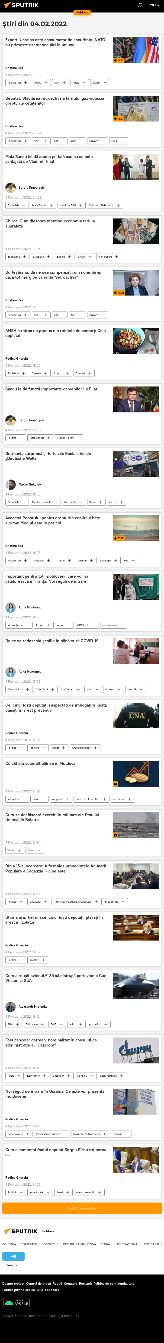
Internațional (15, 625)
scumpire (119, 799)
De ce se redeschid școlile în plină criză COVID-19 (52, 640)
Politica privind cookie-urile (22, 1290)
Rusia (76, 82)
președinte (111, 901)
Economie (13, 256)
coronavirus (109, 625)
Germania (70, 502)
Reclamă (85, 1283)
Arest (55, 747)
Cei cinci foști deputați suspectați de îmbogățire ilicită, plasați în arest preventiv (56, 708)
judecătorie (36, 1192)
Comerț (80, 373)
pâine (35, 799)
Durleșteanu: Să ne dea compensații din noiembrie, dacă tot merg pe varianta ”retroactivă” (53, 275)
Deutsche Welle (41, 502)
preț (73, 141)
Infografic (13, 799)
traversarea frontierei (86, 1134)
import (58, 373)
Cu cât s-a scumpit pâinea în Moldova (40, 763)
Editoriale (13, 205)
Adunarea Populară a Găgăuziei (73, 901)
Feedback (52, 1290)
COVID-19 (83, 625)
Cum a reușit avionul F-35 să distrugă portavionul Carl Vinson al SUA (56, 978)
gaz (56, 141)
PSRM (115, 141)
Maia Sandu (39, 205)
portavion (95, 1024)
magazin (57, 799)
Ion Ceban (67, 689)
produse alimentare (88, 799)
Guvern (93, 141)
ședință (131, 689)
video (31, 850)
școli (89, 689)
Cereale (36, 373)
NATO (37, 82)
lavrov (113, 502)
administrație (108, 1075)
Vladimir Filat (68, 205)
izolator (34, 960)
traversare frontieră (48, 1134)
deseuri (82, 560)
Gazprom (58, 1075)
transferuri (105, 256)
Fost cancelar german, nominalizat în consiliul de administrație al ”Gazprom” (51, 1043)
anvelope (105, 560)
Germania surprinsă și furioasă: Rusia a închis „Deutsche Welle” (48, 456)
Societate (13, 373)
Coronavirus (15, 689)
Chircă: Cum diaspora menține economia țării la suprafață (50, 223)
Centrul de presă (38, 1283)
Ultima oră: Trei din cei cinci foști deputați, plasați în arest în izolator (54, 920)
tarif (73, 315)
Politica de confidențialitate (113, 1283)
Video (11, 850)
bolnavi (109, 689)
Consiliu (82, 1075)
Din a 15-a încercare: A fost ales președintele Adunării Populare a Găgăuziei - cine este (55, 868)
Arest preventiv (81, 747)
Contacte (70, 1283)
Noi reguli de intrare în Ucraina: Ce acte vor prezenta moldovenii (54, 1094)
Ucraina (117, 1134)
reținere (34, 747)
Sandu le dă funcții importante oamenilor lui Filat (51, 389)
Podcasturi (14, 82)
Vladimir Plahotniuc (101, 205)
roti (126, 560)
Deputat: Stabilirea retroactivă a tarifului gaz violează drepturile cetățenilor (54, 101)
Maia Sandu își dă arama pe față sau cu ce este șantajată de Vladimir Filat (49, 159)
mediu (61, 560)
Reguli (57, 1283)
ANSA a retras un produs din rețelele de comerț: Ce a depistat (55, 333)
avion (72, 1024)
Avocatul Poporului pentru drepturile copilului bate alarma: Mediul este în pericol (52, 520)
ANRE (37, 141)
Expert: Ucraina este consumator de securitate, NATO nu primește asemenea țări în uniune (55, 42)
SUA (57, 82)
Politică (11, 437)
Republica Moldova (79, 1244)
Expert (61, 256)
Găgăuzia (35, 901)
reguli (60, 625)
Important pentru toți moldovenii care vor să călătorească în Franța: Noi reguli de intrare (46, 579)
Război (96, 82)
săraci (81, 256)
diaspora (38, 256)
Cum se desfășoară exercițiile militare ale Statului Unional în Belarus (52, 817)
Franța (40, 625)
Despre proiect (13, 1283)
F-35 (53, 1024)
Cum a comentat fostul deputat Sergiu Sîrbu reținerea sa (55, 1152)
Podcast (39, 560)
